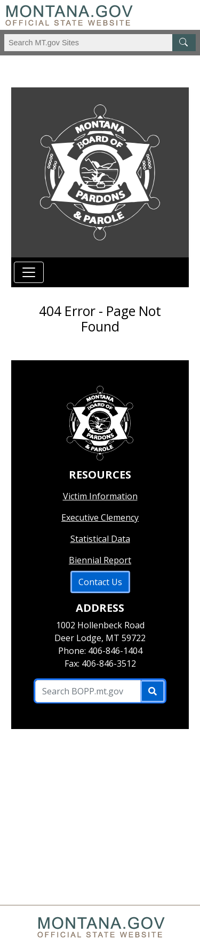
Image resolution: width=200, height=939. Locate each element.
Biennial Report (100, 560)
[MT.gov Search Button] (184, 42)
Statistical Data (100, 539)
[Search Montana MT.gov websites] (100, 42)
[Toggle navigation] (29, 272)
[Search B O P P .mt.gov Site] (87, 691)
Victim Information (100, 496)
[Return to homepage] (99, 172)
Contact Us (100, 582)
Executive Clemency (100, 517)
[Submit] (152, 691)
